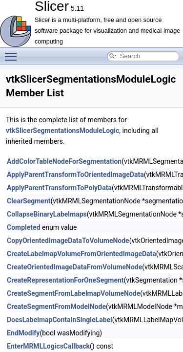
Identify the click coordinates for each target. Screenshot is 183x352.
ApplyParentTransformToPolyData (59, 188)
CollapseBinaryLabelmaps (47, 214)
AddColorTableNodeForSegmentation (64, 161)
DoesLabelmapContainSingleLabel (59, 320)
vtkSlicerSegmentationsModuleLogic (62, 130)
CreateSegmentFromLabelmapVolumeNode (73, 293)
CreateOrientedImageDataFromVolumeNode (74, 267)
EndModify (23, 333)
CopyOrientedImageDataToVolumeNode (68, 240)
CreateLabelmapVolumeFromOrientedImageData (81, 254)
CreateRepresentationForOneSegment (65, 280)
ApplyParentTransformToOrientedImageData (75, 174)
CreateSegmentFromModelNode (56, 306)
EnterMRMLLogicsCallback (48, 346)
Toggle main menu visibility (13, 52)
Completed (24, 227)
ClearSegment (29, 201)
